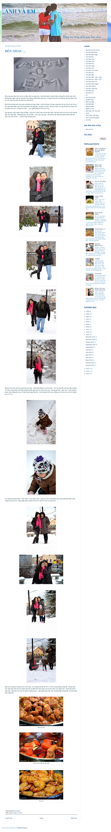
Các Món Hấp (90, 75)
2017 (87, 329)
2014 (87, 368)
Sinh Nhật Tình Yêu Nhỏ (93, 111)
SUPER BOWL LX (100, 229)
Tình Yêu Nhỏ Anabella (92, 118)
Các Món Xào (90, 90)
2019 (87, 324)
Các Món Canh (90, 59)
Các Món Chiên (90, 66)
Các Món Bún (90, 57)
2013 (87, 371)
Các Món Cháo (90, 61)
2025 (87, 314)
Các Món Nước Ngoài (92, 84)
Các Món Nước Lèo (91, 81)
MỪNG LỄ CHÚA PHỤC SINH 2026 (100, 289)
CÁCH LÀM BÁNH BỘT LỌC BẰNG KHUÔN (100, 150)
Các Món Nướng (90, 86)
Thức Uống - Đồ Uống (92, 115)
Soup (87, 113)
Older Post (74, 818)
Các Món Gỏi (89, 72)
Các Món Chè (90, 63)
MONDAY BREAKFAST (99, 244)
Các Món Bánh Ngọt (92, 54)
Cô (86, 95)
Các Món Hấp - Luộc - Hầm (94, 77)
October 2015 (90, 342)
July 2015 (89, 350)
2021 (87, 319)
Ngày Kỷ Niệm (13, 813)
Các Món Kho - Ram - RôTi (94, 79)
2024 (87, 316)
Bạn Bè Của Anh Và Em (93, 50)
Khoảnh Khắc (90, 100)
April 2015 (89, 357)
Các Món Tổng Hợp (91, 88)
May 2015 (89, 355)
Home (41, 818)
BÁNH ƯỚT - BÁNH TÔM (98, 165)
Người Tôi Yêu (90, 108)
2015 (87, 334)
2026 (87, 311)
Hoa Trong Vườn (90, 97)
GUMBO (97, 259)
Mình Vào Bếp (90, 102)
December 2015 (90, 337)
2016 (87, 332)
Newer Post (8, 818)
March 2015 (89, 360)
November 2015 (90, 339)
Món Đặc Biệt (90, 104)
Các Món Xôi (89, 93)
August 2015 (89, 347)
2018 (87, 327)
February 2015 (90, 363)
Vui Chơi (19, 813)
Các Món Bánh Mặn (91, 52)
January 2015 (90, 365)
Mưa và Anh (89, 129)
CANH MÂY (98, 273)
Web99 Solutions (22, 828)
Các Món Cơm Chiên (92, 70)
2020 (87, 321)
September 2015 (91, 344)
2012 (87, 374)
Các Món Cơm (90, 68)
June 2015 (89, 352)
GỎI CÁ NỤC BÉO (100, 181)
